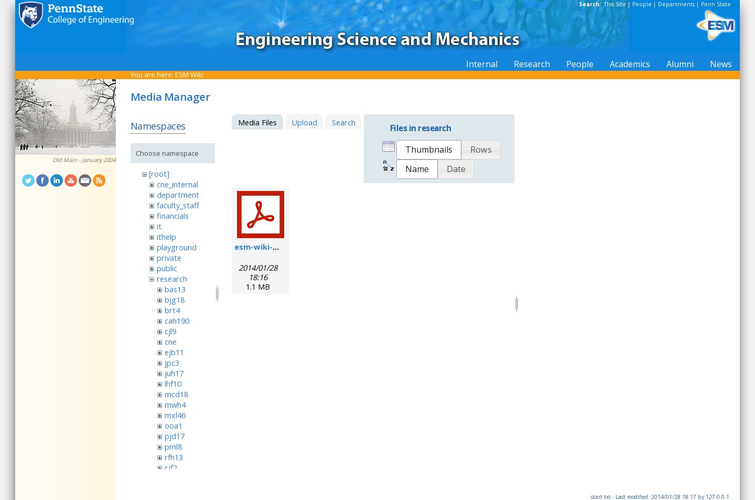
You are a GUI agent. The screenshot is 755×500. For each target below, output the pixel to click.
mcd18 (176, 394)
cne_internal (177, 184)
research (172, 278)
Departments (676, 4)
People (642, 4)
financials (173, 215)
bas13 (175, 289)
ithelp (166, 236)
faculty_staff (178, 205)
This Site (615, 4)
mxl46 (175, 415)
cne (171, 341)
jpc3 (172, 362)
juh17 (174, 373)
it (159, 226)
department (178, 194)
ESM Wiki (189, 74)
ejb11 (174, 352)
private (169, 257)
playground (177, 247)
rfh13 (174, 457)
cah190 (177, 320)
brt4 (172, 310)
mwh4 (175, 404)
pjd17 (175, 436)
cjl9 (170, 331)
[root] (159, 173)
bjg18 (175, 299)
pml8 (173, 446)
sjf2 (171, 467)
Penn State (716, 4)
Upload (304, 122)
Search (343, 122)
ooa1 (173, 425)
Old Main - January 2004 (84, 160)
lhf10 (173, 383)
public (167, 268)
